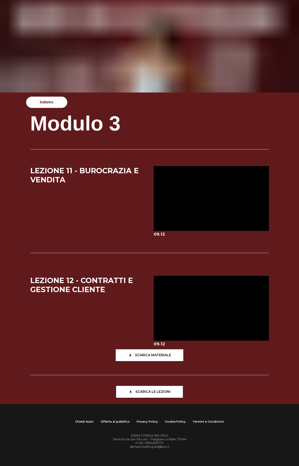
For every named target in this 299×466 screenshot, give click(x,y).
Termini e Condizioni (208, 421)
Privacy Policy (147, 421)
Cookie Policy (175, 421)
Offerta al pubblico (115, 421)
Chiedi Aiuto (84, 421)
